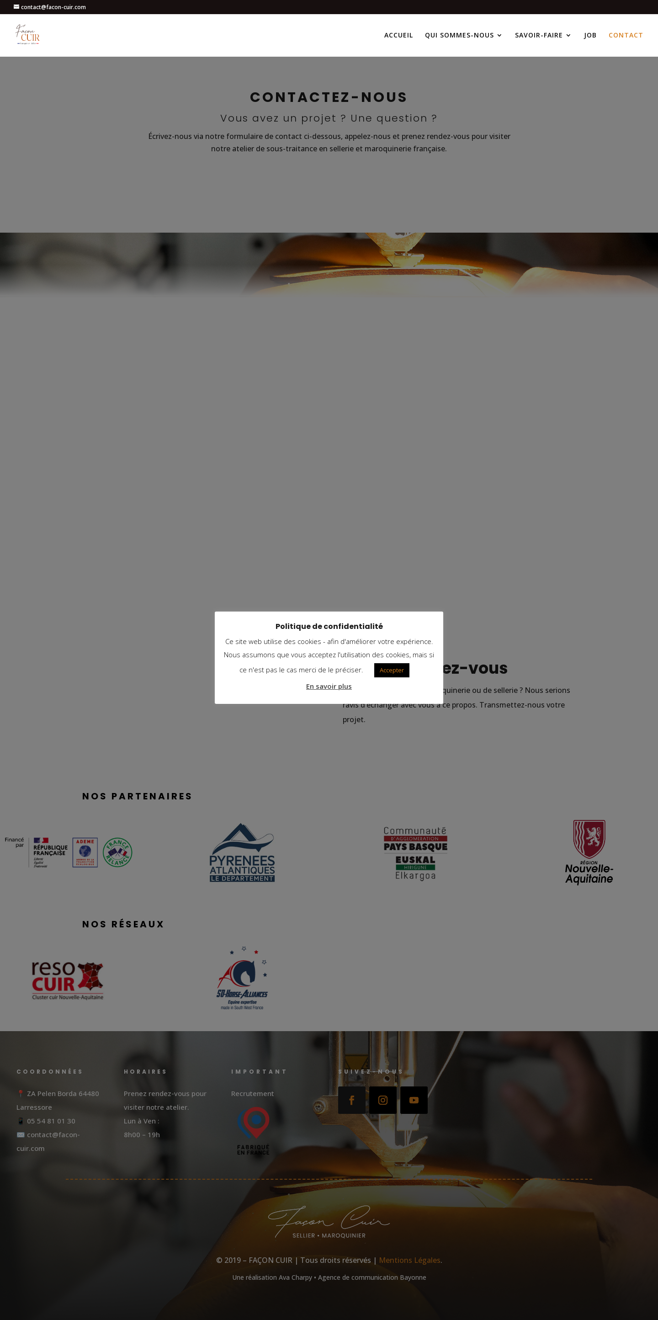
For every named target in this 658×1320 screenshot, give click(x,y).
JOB (590, 35)
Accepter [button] (392, 670)
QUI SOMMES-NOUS (459, 35)
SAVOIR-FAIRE (539, 35)
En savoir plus (329, 686)
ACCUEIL (398, 35)
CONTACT (626, 35)
